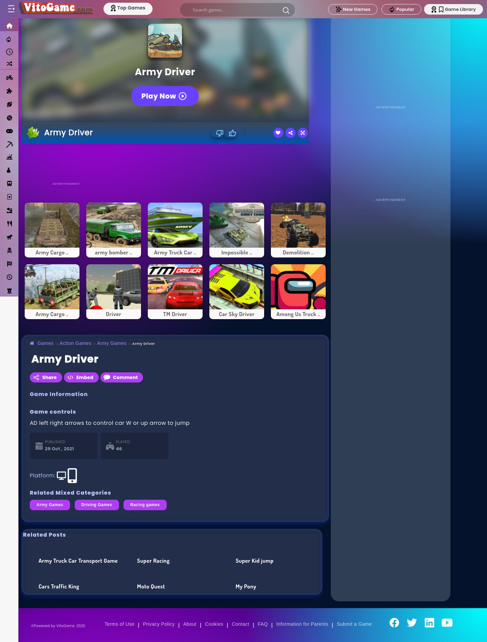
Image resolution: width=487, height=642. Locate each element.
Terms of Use (119, 624)
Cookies (214, 624)
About (189, 624)
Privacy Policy (159, 624)
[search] (237, 10)
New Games (352, 9)
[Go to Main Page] (55, 9)
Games (45, 343)
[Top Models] (128, 8)
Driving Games (97, 504)
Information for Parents (302, 624)
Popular (401, 9)
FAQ (263, 624)
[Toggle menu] (11, 9)
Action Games (76, 343)
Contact (240, 624)
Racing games (145, 504)
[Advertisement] (175, 162)
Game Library (457, 9)
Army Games (111, 343)
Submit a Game (354, 624)
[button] (286, 10)
